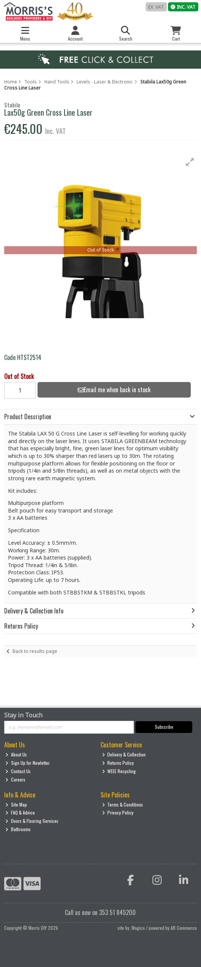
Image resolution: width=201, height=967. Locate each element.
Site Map (16, 804)
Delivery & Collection (124, 754)
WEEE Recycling (119, 771)
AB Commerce (184, 928)
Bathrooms (18, 829)
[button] (190, 162)
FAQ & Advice (20, 812)
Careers (15, 779)
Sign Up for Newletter (27, 762)
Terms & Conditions (122, 804)
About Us (16, 754)
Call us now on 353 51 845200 (100, 912)
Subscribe (164, 726)
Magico (138, 928)
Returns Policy (118, 762)
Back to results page (35, 651)
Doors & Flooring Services (31, 821)
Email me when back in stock (114, 389)
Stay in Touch (23, 715)
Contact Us (18, 771)
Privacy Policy (118, 812)
